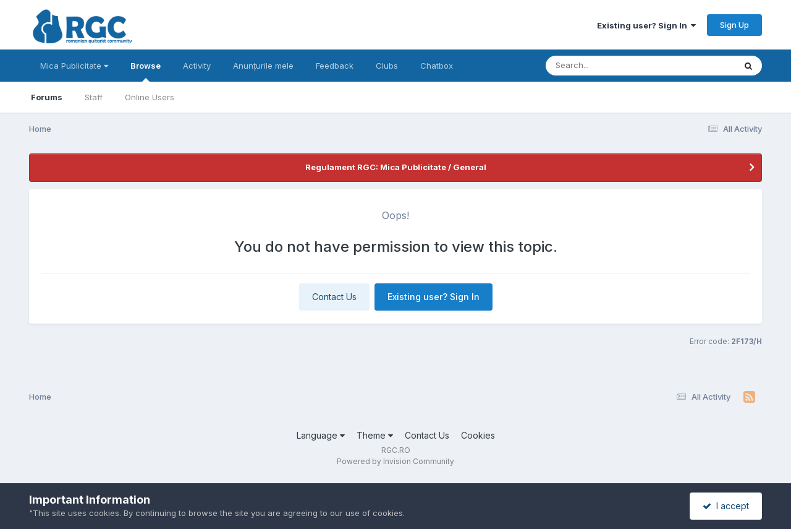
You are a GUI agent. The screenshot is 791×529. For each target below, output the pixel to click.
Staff (94, 97)
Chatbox (436, 66)
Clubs (387, 66)
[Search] (606, 65)
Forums (46, 97)
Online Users (149, 97)
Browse (145, 71)
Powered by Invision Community (395, 461)
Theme (375, 435)
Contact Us (334, 296)
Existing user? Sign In (646, 25)
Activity (197, 66)
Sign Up (734, 25)
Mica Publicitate (74, 66)
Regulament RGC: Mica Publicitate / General (395, 167)
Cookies (478, 435)
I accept (726, 506)
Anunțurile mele (263, 66)
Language (321, 435)
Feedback (334, 66)
